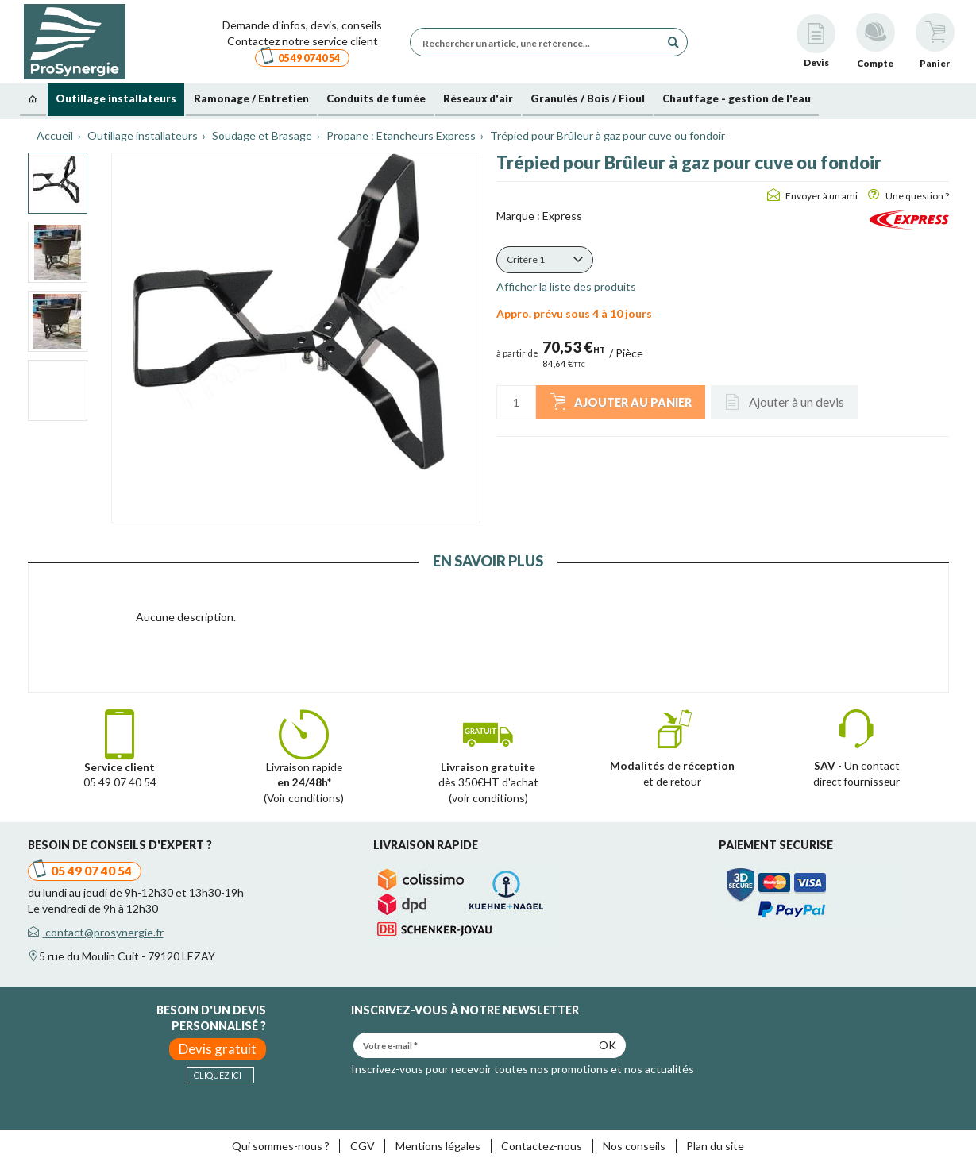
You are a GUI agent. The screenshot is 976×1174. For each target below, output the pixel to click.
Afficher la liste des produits (566, 286)
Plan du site (715, 1146)
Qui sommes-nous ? (281, 1146)
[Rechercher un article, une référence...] (539, 42)
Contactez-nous (541, 1146)
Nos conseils (634, 1146)
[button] (544, 259)
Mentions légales (437, 1146)
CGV (362, 1146)
